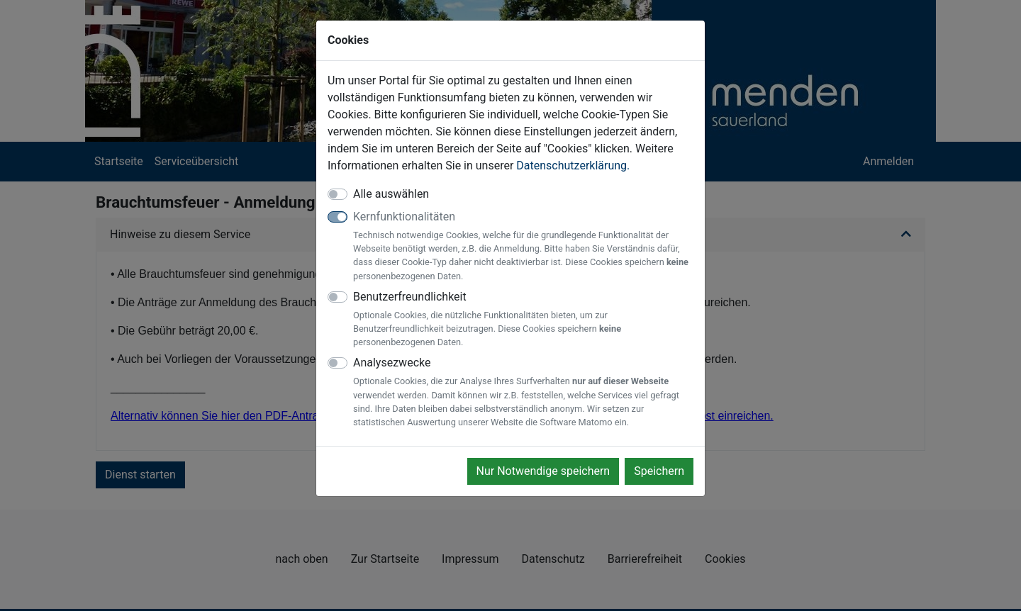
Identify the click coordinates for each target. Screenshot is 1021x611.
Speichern (659, 471)
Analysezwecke (523, 392)
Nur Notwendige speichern (543, 471)
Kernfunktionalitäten (523, 246)
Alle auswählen (391, 194)
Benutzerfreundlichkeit (523, 319)
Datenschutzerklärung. (573, 165)
